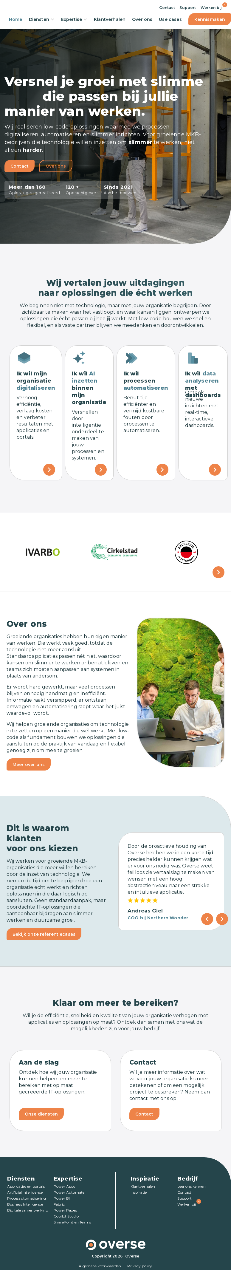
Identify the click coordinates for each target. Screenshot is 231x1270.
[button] (218, 572)
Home (15, 19)
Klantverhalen (109, 19)
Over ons (142, 19)
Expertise (74, 19)
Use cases (170, 19)
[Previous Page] (207, 919)
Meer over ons (29, 764)
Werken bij (211, 7)
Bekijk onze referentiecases (44, 934)
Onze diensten (41, 1114)
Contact (167, 7)
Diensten (42, 19)
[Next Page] (222, 919)
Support (187, 7)
